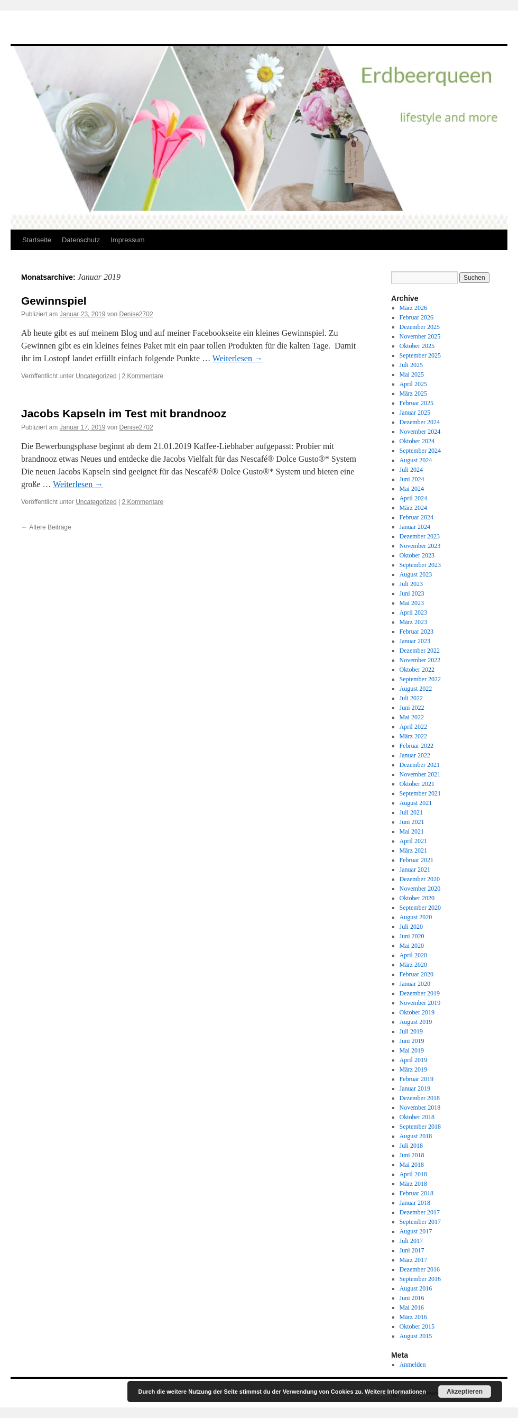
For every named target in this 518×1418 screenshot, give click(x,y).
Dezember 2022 (420, 650)
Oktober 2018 (417, 1117)
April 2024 (413, 498)
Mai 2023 (412, 603)
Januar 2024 (415, 526)
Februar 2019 (416, 1079)
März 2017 (413, 1260)
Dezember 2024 (420, 422)
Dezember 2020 (420, 879)
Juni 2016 (412, 1298)
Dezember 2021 (420, 765)
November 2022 (420, 660)
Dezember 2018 (420, 1098)
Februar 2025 (416, 403)
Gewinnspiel (54, 301)
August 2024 (416, 460)
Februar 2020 (416, 974)
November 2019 (420, 1003)
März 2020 (413, 964)
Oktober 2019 (417, 1012)
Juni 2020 (412, 936)
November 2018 (420, 1107)
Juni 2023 (412, 593)
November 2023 (420, 546)
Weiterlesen (237, 358)
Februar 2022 (416, 745)
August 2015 (416, 1336)
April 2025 (413, 384)
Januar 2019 (415, 1088)
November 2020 (420, 888)
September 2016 (420, 1279)
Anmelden (413, 1364)
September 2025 (420, 355)
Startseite (36, 240)
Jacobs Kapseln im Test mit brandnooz (123, 413)
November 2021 (420, 774)
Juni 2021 (412, 822)
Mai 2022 (412, 717)
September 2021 (420, 793)
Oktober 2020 (417, 898)
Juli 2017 (411, 1241)
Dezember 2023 (420, 536)
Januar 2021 (415, 869)
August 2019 (416, 1022)
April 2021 (413, 841)
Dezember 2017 (420, 1212)
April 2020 (413, 955)
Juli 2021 (411, 812)
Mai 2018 (412, 1164)
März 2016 (413, 1317)
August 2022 (416, 688)
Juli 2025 (411, 365)
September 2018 (420, 1126)
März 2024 (413, 507)
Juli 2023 (411, 584)
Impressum (127, 240)
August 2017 (416, 1231)
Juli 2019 (411, 1031)
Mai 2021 (412, 831)
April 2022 (413, 726)
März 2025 (413, 393)
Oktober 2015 (417, 1326)
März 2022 (413, 736)
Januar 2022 (415, 755)
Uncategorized (96, 376)
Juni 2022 (412, 707)
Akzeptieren (465, 1391)
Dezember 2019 (420, 993)
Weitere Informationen (395, 1391)
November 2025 (420, 336)
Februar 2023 (416, 631)
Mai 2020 (412, 945)
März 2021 (413, 850)
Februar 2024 (416, 517)
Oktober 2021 (417, 784)
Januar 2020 (415, 983)
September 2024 (420, 450)
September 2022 (420, 679)
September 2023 (420, 565)
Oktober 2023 (417, 555)
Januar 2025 (415, 412)
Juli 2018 (411, 1145)
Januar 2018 (415, 1202)
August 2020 (416, 917)
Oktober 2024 (417, 441)
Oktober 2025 (417, 346)
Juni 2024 (412, 479)
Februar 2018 (416, 1193)
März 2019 (413, 1069)
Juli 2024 (411, 469)
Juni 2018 (412, 1155)
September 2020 (420, 907)
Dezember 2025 (420, 327)
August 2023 (416, 574)
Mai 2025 (412, 374)
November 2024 (420, 431)
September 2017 (420, 1221)
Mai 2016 (412, 1307)
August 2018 (416, 1136)
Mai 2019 (412, 1050)
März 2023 (413, 622)
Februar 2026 (416, 317)
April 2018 (413, 1174)
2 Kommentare (142, 376)
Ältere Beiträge (46, 527)
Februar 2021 (416, 860)
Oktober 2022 (417, 669)
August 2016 (416, 1288)
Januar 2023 (415, 641)
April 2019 (413, 1060)
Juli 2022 (411, 698)
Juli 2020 (411, 926)
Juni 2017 (412, 1250)
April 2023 (413, 612)
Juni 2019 (412, 1041)
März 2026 (413, 308)
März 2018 (413, 1183)
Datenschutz (81, 240)
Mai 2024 (412, 488)
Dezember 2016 (420, 1269)
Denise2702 (136, 314)
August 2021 (416, 803)
